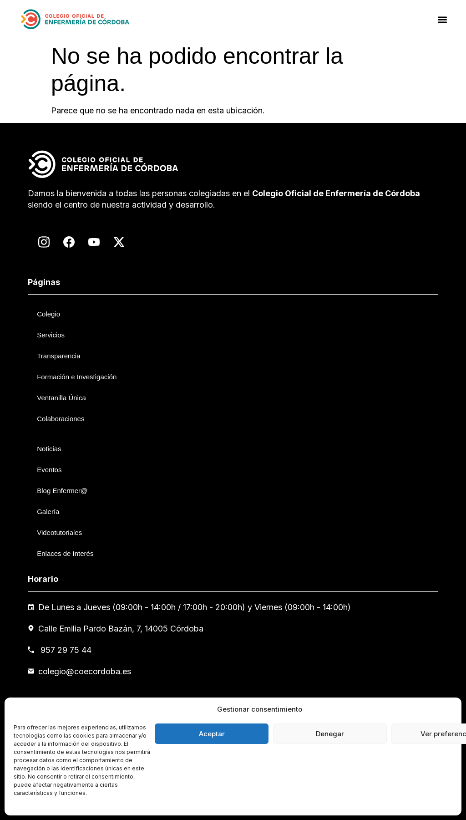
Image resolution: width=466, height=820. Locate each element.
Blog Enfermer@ (62, 490)
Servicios (51, 335)
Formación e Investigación (76, 377)
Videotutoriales (59, 532)
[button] (442, 19)
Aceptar (212, 733)
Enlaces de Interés (65, 553)
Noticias (49, 449)
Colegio (48, 314)
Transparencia (58, 356)
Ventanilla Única (61, 398)
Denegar (330, 733)
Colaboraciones (60, 419)
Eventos (49, 470)
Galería (48, 511)
